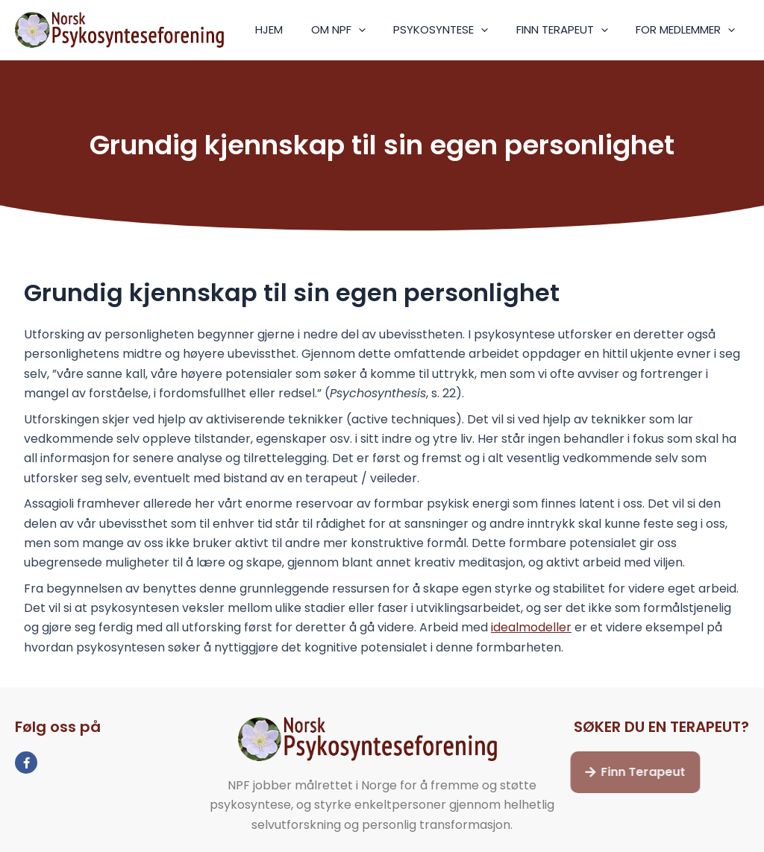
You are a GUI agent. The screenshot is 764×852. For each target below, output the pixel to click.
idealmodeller (531, 627)
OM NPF (358, 30)
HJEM (294, 29)
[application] (378, 30)
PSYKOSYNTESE (454, 30)
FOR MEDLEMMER (688, 30)
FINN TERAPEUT (570, 30)
